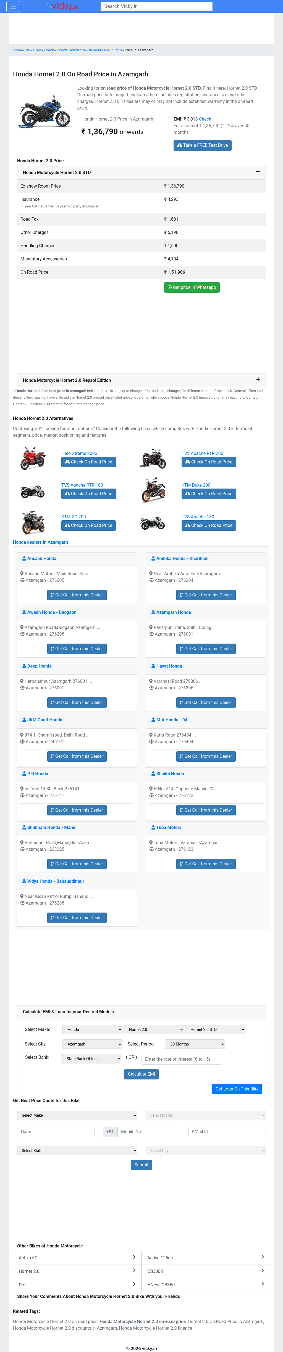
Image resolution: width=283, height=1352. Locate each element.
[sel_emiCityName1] (92, 1044)
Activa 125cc (205, 1257)
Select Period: (141, 1044)
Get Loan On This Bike (237, 1089)
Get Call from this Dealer (77, 595)
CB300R (205, 1271)
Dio (77, 1284)
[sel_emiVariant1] (215, 1029)
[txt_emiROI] (182, 1059)
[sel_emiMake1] (92, 1029)
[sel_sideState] (77, 1150)
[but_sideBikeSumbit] (141, 1165)
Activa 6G (77, 1257)
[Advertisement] (141, 334)
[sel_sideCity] (206, 1150)
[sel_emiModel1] (154, 1029)
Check (205, 119)
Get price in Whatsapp (192, 287)
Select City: (36, 1044)
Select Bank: (37, 1057)
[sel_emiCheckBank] (91, 1058)
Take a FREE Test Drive (202, 145)
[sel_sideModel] (206, 1115)
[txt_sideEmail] (227, 1132)
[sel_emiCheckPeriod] (195, 1044)
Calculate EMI (141, 1074)
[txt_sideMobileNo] (148, 1132)
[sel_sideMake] (77, 1115)
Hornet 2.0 (77, 1271)
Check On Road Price (88, 462)
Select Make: (37, 1029)
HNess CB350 (205, 1284)
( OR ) (131, 1057)
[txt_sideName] (56, 1132)
